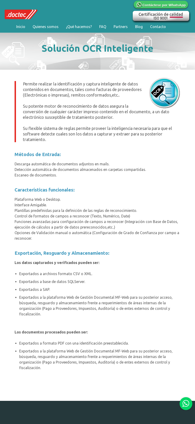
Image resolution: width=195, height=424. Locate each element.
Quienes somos (46, 27)
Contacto (158, 27)
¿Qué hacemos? (79, 27)
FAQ (102, 27)
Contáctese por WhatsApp (161, 5)
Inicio (20, 27)
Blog (139, 27)
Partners (121, 27)
